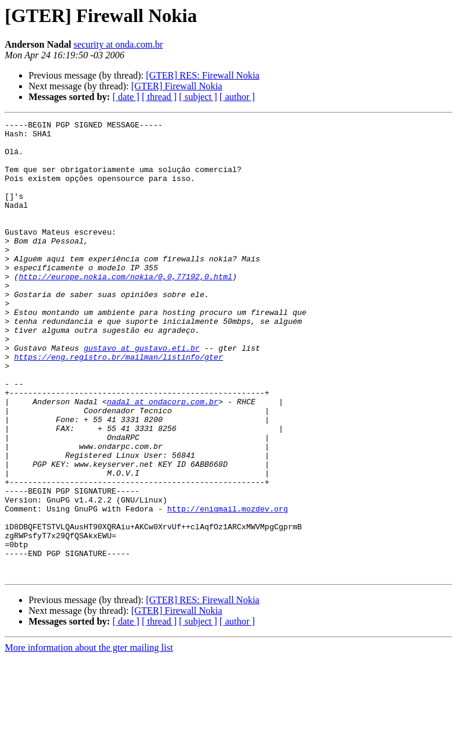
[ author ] (237, 97)
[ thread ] (159, 97)
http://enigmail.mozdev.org (227, 587)
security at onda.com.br (118, 44)
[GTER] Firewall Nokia (176, 86)
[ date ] (125, 97)
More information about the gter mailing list (89, 739)
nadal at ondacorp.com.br (162, 458)
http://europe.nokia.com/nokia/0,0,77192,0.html (125, 308)
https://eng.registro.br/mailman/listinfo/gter (118, 405)
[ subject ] (198, 97)
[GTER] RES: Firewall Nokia (202, 75)
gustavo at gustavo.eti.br (142, 394)
